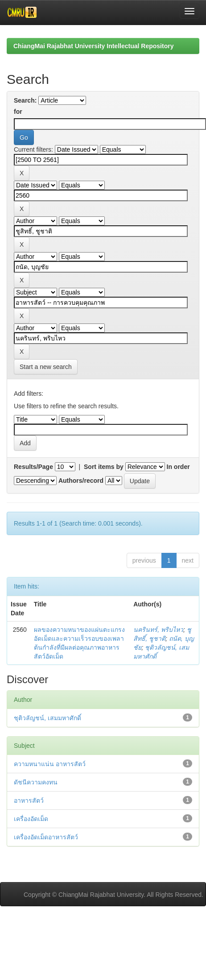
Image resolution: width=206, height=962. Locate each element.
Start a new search (46, 366)
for (18, 111)
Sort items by (104, 466)
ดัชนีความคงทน (36, 782)
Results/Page (33, 466)
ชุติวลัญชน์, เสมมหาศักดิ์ (47, 718)
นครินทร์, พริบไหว (158, 629)
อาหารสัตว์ (29, 800)
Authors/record (80, 480)
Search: (25, 100)
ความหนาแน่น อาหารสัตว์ (50, 763)
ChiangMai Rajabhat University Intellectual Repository (93, 46)
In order (178, 466)
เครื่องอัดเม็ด (31, 818)
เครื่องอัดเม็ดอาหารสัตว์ (46, 837)
